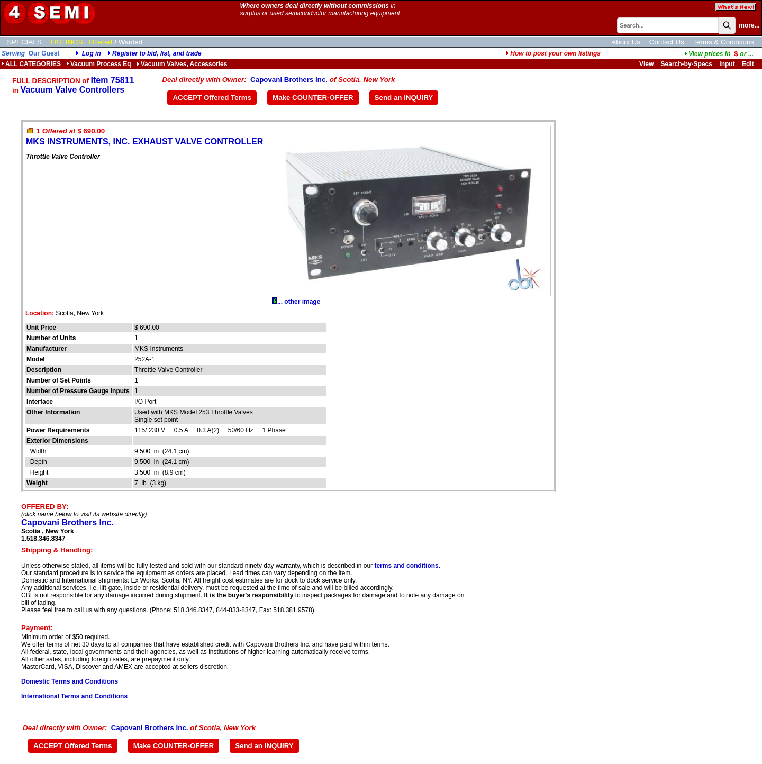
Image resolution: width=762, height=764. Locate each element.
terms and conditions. (407, 565)
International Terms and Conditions (74, 696)
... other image (296, 301)
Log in (91, 53)
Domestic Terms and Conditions (69, 681)
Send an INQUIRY (404, 98)
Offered (100, 42)
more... (749, 25)
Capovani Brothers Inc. (289, 80)
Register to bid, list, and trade (157, 53)
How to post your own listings (553, 53)
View (646, 64)
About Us (625, 42)
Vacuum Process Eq (98, 64)
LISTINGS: (68, 42)
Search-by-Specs (686, 64)
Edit (749, 64)
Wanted (130, 42)
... (719, 54)
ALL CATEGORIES (31, 64)
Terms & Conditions (723, 42)
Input (726, 64)
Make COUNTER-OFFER (313, 98)
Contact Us (666, 42)
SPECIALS (24, 42)
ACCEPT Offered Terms (212, 98)
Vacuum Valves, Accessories (182, 64)
